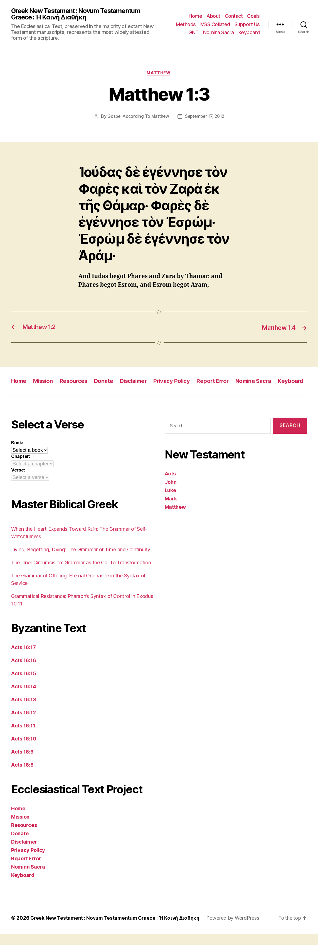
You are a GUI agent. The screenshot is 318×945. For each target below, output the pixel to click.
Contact (234, 16)
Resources (76, 381)
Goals (253, 16)
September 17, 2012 (205, 117)
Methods (186, 25)
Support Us (247, 25)
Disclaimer (137, 381)
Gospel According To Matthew (137, 117)
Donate (107, 381)
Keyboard (249, 33)
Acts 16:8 (22, 776)
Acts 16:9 (22, 763)
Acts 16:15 (23, 685)
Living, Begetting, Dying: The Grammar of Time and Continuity (80, 561)
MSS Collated (215, 25)
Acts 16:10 (23, 750)
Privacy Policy (177, 381)
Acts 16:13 (23, 711)
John (171, 494)
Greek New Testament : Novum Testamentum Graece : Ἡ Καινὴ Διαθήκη (79, 14)
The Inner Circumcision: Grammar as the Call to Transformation (81, 574)
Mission (44, 381)
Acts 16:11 (23, 737)
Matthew (159, 73)
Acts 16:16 (23, 672)
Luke (170, 502)
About (213, 16)
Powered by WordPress (236, 929)
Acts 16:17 (23, 659)
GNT (193, 33)
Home (195, 16)
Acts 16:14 (23, 698)
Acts (170, 485)
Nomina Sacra (218, 33)
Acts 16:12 (23, 724)
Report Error (219, 381)
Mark (171, 510)
